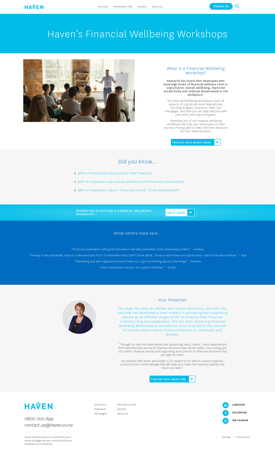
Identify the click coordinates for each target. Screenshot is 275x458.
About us (122, 413)
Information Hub (127, 404)
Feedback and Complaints (38, 444)
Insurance (100, 404)
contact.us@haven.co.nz (49, 425)
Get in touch (176, 213)
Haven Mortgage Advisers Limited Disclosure (48, 440)
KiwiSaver (100, 409)
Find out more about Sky (168, 379)
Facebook (233, 412)
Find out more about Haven (192, 142)
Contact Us (221, 6)
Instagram (234, 420)
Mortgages (101, 413)
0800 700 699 (39, 418)
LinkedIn (232, 404)
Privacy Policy (243, 437)
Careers (122, 409)
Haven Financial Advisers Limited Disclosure (48, 437)
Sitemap (226, 437)
